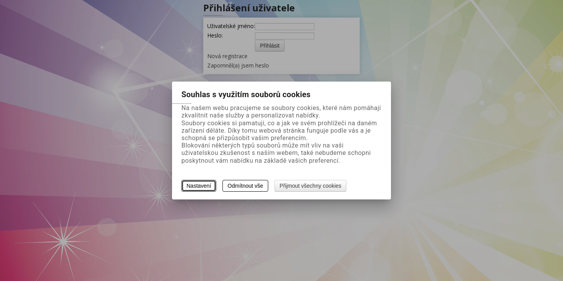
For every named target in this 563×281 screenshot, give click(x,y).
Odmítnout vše (245, 186)
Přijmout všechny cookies (310, 186)
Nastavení (198, 186)
